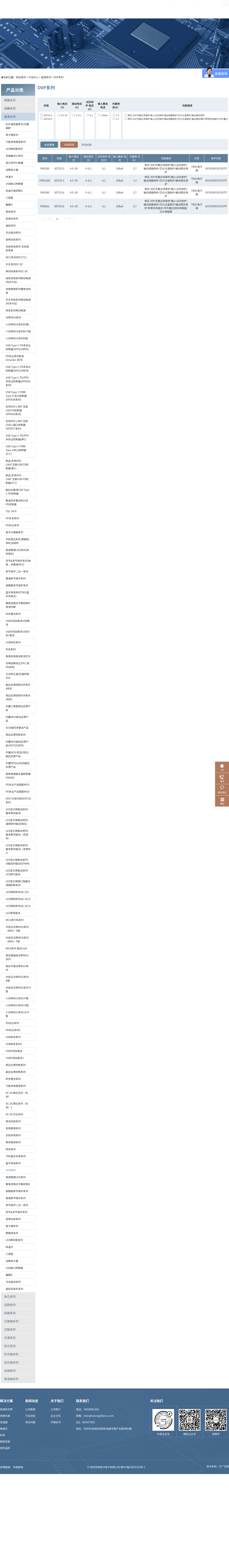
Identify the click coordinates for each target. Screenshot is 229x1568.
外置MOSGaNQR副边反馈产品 (17, 765)
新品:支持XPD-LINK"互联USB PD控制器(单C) (17, 464)
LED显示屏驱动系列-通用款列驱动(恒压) (17, 822)
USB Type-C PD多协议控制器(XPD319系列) (18, 347)
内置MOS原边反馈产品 (17, 718)
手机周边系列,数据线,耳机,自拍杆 (18, 541)
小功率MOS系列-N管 (17, 1005)
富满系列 (46, 77)
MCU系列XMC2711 (16, 257)
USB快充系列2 (14, 1044)
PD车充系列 (12, 518)
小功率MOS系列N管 (17, 338)
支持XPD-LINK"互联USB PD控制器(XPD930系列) (17, 410)
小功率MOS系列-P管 (17, 998)
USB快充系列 (13, 642)
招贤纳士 (156, 9)
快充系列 (11, 1149)
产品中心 (78, 9)
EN (225, 9)
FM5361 (44, 206)
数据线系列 (12, 1233)
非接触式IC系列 (14, 156)
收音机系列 (12, 218)
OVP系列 (59, 77)
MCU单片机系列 (14, 920)
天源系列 (10, 1337)
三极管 (9, 197)
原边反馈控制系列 (16, 734)
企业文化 (56, 1415)
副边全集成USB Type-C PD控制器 (18, 491)
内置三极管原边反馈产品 (18, 708)
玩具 (2, 1435)
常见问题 (30, 1422)
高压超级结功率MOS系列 (17, 957)
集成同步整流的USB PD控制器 (17, 502)
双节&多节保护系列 (16, 1212)
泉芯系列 (10, 1296)
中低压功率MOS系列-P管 (18, 989)
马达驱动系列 (13, 232)
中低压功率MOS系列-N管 (17, 978)
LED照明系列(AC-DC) (17, 892)
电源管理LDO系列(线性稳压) (17, 551)
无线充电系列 (13, 1135)
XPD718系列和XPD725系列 (18, 800)
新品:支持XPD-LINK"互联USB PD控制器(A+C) (17, 479)
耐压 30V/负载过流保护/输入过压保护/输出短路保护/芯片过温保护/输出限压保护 (165, 115)
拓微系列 (10, 1313)
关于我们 (176, 9)
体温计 (9, 176)
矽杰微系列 (11, 1354)
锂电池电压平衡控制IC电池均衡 (18, 605)
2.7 (116, 118)
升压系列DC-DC (14, 264)
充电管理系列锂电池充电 (18, 290)
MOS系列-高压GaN (16, 948)
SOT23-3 (46, 115)
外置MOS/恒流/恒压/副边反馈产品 (17, 754)
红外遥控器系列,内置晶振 (17, 126)
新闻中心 (137, 9)
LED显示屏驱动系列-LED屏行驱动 (17, 872)
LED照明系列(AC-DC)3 (18, 906)
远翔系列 (10, 1305)
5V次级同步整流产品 (17, 727)
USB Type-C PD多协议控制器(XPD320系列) (18, 368)
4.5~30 (62, 115)
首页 (58, 9)
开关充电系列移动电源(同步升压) (18, 301)
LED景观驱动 (13, 913)
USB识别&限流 (14, 1051)
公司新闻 (30, 1409)
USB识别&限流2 (15, 1058)
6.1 (90, 115)
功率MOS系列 (13, 317)
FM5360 (44, 192)
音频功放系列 (13, 239)
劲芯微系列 (11, 1362)
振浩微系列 (11, 1379)
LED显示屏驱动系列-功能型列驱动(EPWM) (18, 861)
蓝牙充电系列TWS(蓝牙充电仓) (17, 594)
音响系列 (11, 211)
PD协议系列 (12, 525)
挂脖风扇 (5, 1415)
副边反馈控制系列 (16, 1072)
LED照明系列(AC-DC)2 (18, 899)
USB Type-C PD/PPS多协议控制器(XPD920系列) (18, 381)
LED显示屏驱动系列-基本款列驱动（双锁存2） (18, 849)
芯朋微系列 (11, 1321)
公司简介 (56, 1409)
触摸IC (9, 204)
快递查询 (18, 1467)
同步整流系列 (13, 614)
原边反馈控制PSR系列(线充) (18, 697)
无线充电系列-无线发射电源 (17, 248)
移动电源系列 (13, 1142)
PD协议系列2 (13, 1030)
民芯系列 (10, 1346)
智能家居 (5, 1441)
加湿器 (4, 1422)
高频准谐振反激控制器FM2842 (18, 775)
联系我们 (196, 9)
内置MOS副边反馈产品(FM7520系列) (17, 743)
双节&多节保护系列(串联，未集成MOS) (18, 562)
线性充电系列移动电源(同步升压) (18, 280)
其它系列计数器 (14, 162)
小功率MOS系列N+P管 (18, 331)
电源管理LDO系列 (16, 1177)
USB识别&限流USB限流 (18, 622)
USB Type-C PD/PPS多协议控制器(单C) (17, 437)
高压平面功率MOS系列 (17, 968)
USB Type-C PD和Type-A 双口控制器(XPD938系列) (16, 395)
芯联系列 (10, 1329)
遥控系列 (11, 225)
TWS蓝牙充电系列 (16, 1156)
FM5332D (44, 180)
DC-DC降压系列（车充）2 (17, 1105)
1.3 (116, 115)
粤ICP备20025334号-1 (132, 1467)
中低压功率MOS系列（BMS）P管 (17, 939)
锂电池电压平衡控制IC (18, 1184)
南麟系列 (10, 108)
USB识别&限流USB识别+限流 (18, 633)
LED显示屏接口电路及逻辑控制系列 (18, 883)
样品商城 (117, 9)
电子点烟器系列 (14, 532)
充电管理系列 (13, 1128)
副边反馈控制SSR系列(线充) (18, 686)
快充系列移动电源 (16, 310)
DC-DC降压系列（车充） (17, 1094)
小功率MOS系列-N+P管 (17, 1014)
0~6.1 (77, 115)
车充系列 (11, 649)
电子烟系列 (12, 135)
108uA (103, 115)
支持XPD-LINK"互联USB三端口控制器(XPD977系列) (17, 424)
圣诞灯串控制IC (14, 190)
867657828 (88, 1422)
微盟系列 (10, 100)
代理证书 (56, 1422)
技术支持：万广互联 (217, 1467)
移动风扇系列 (13, 1121)
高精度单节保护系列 (17, 585)
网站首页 (21, 77)
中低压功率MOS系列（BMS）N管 (17, 928)
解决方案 (97, 9)
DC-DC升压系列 (14, 1114)
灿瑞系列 (10, 1370)
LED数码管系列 (14, 149)
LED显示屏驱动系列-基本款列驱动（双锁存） (17, 834)
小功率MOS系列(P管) (17, 324)
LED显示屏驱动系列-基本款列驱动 (17, 811)
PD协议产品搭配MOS (17, 784)
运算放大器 (12, 169)
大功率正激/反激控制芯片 (17, 675)
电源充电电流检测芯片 (18, 656)
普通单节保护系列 (16, 578)
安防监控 (5, 1448)
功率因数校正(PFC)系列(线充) (17, 665)
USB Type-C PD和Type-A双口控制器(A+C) (16, 450)
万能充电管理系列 (16, 142)
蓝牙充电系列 (13, 1163)
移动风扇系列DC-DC (17, 271)
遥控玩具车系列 (14, 1289)
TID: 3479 (11, 511)
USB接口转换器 (14, 183)
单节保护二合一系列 (17, 571)
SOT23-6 (46, 118)
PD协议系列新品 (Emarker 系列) (15, 358)
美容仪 (4, 1428)
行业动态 (30, 1415)
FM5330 (44, 168)
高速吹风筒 (6, 1409)
